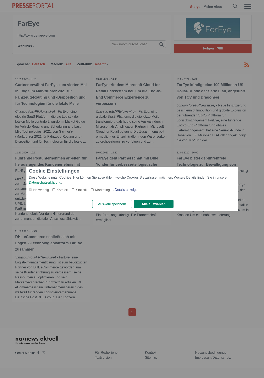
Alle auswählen (154, 204)
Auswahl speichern (112, 204)
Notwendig (41, 189)
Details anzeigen (127, 189)
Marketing (102, 189)
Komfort (62, 189)
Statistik (82, 189)
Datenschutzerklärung (45, 182)
